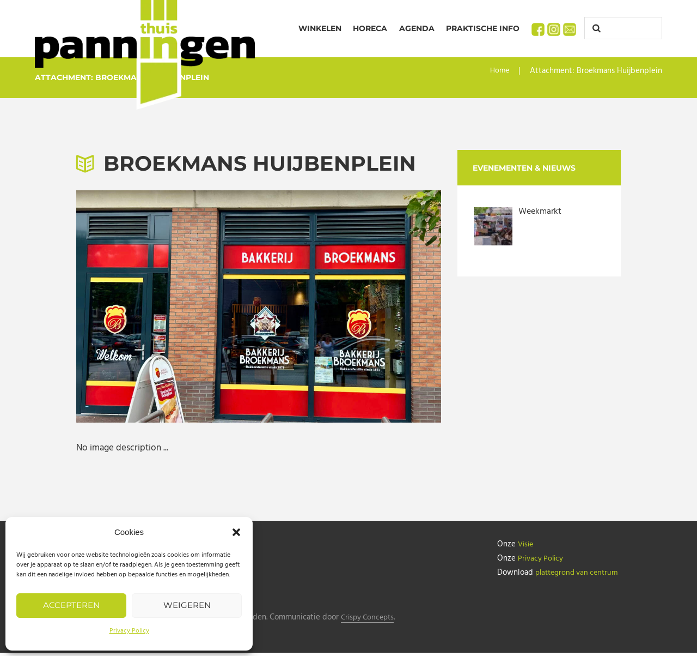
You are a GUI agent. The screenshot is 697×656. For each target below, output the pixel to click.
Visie (526, 544)
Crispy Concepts (372, 620)
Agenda (417, 28)
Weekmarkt (541, 211)
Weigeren (187, 605)
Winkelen (319, 28)
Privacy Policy (129, 630)
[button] (236, 532)
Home (498, 70)
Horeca (370, 28)
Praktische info (482, 28)
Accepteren (71, 605)
